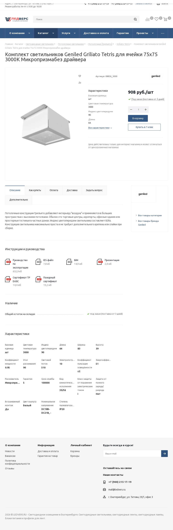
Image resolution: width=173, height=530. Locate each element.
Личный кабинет (81, 445)
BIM (76, 260)
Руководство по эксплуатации (20, 264)
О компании (12, 445)
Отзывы (9, 468)
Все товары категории (150, 215)
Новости (10, 451)
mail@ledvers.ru (117, 489)
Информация (46, 445)
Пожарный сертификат (50, 279)
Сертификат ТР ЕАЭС (21, 279)
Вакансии (10, 456)
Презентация (112, 260)
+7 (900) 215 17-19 (119, 481)
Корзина (75, 451)
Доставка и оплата (48, 451)
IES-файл (48, 260)
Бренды (74, 456)
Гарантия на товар (48, 456)
